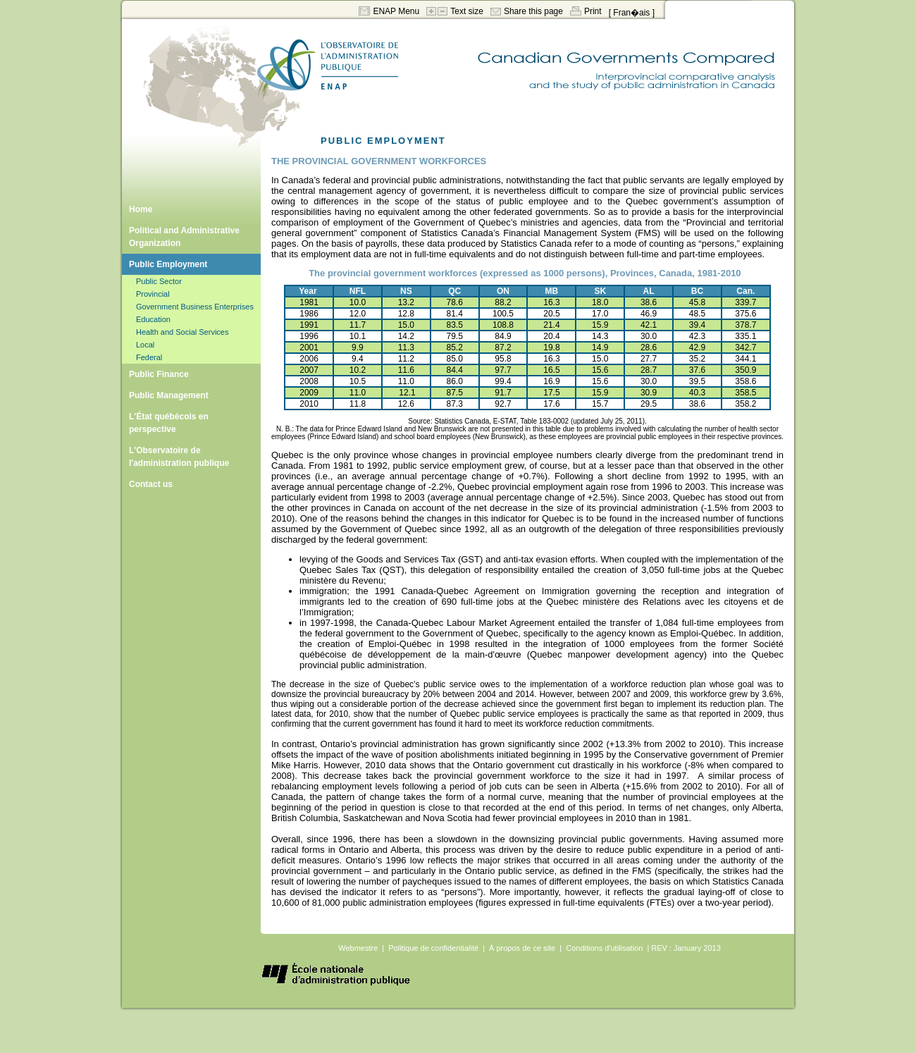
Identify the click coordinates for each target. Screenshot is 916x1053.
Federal (149, 357)
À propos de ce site (522, 948)
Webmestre (358, 948)
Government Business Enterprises (195, 306)
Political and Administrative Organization (184, 237)
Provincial (153, 294)
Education (153, 319)
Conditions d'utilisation (604, 948)
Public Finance (159, 374)
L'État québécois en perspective (169, 423)
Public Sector (159, 281)
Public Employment (168, 264)
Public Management (169, 395)
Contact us (151, 484)
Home (140, 209)
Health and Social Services (182, 332)
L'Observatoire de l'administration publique (179, 456)
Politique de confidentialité (433, 948)
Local (145, 344)
